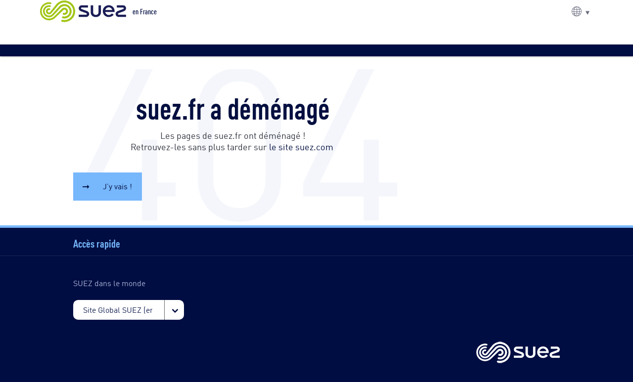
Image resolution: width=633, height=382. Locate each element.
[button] (580, 11)
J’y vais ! (117, 186)
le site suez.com (301, 146)
